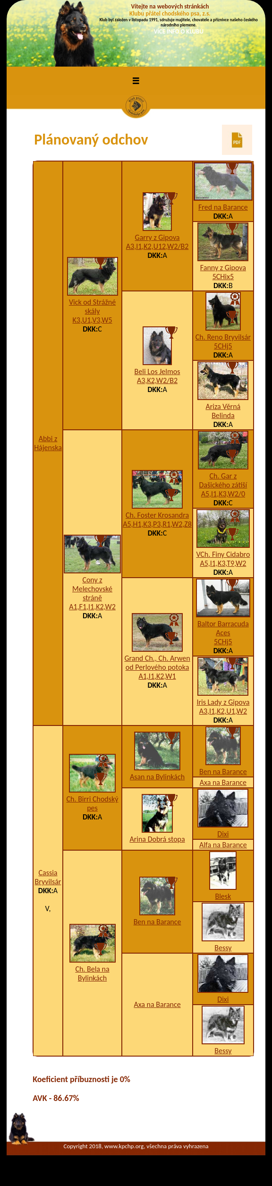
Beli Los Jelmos (157, 371)
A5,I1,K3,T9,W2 (223, 563)
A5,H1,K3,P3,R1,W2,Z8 (157, 524)
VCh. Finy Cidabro (223, 554)
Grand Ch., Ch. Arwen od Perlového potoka (157, 663)
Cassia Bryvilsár (48, 877)
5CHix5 (223, 276)
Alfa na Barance (223, 844)
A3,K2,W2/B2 (157, 380)
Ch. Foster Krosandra (157, 515)
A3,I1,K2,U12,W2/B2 (157, 246)
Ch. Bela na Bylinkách (92, 973)
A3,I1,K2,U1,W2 (223, 711)
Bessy (222, 947)
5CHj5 (223, 345)
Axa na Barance (223, 782)
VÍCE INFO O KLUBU (179, 31)
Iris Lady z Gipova (222, 702)
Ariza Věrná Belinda (223, 411)
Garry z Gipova (157, 237)
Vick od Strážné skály (92, 307)
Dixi (223, 833)
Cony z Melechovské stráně (92, 588)
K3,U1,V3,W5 (92, 320)
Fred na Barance (223, 207)
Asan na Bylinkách (157, 776)
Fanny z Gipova (223, 267)
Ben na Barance (223, 771)
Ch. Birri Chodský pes (93, 803)
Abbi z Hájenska (48, 443)
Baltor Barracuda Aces (223, 628)
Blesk (223, 896)
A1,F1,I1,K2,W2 (92, 606)
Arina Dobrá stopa (157, 839)
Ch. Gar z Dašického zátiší (223, 480)
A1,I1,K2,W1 (157, 676)
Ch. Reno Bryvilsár (223, 337)
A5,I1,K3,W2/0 (223, 493)
